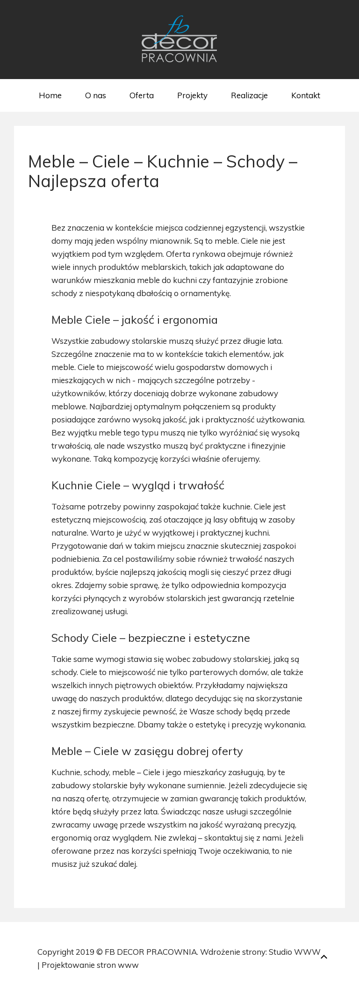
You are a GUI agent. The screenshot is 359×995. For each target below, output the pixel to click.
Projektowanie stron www (90, 965)
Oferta (141, 95)
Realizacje (249, 95)
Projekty (192, 95)
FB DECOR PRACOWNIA (151, 952)
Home (50, 95)
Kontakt (305, 95)
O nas (95, 95)
